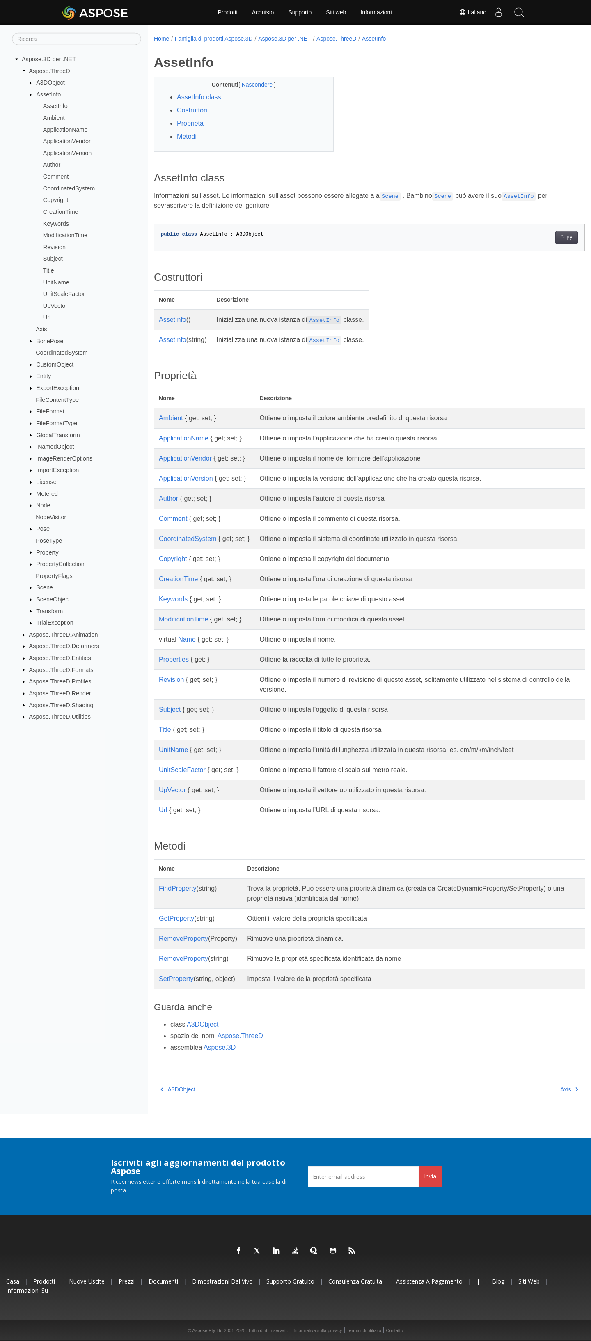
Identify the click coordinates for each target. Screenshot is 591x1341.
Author (51, 164)
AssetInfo (48, 94)
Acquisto (263, 12)
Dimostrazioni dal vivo (222, 1281)
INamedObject (55, 446)
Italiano (472, 12)
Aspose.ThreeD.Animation (63, 634)
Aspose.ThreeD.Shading (61, 704)
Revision (54, 247)
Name (187, 639)
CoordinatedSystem (69, 188)
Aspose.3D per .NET (49, 59)
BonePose (49, 340)
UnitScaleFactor (64, 294)
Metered (47, 493)
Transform (49, 610)
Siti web (336, 12)
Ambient (54, 118)
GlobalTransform (58, 434)
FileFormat (50, 411)
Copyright (56, 200)
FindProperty (178, 888)
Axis (41, 329)
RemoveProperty (183, 938)
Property (47, 552)
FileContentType (57, 399)
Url (46, 317)
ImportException (57, 470)
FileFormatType (56, 423)
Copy (537, 237)
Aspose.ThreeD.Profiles (60, 681)
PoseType (49, 540)
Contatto (394, 1330)
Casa (12, 1281)
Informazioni (376, 12)
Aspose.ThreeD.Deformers (64, 646)
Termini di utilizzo (364, 1330)
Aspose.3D (220, 1047)
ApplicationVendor (67, 141)
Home (161, 38)
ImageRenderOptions (64, 458)
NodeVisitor (51, 517)
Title (48, 270)
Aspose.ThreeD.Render (60, 693)
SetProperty (176, 978)
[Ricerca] (76, 39)
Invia (430, 1176)
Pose (43, 528)
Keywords (56, 223)
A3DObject (50, 82)
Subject (53, 258)
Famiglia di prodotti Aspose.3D (214, 38)
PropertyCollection (60, 564)
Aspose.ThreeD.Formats (61, 669)
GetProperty (176, 918)
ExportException (57, 388)
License (46, 482)
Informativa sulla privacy (317, 1330)
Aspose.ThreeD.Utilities (60, 716)
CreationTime (60, 212)
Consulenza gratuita (355, 1281)
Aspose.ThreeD (49, 70)
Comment (56, 176)
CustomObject (54, 364)
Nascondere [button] (252, 84)
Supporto (300, 12)
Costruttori (192, 110)
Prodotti (227, 12)
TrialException (54, 622)
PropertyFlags (54, 576)
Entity (43, 376)
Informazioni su (27, 1290)
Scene (44, 587)
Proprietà (190, 123)
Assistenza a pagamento (429, 1281)
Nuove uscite (87, 1281)
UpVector (55, 306)
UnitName (56, 282)
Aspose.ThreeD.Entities (60, 658)
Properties (174, 659)
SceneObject (53, 599)
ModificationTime (65, 235)
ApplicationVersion (67, 153)
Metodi (187, 136)
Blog (498, 1281)
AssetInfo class (199, 97)
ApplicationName (65, 129)
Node (43, 505)
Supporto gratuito (290, 1281)
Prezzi (127, 1281)
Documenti (163, 1281)
